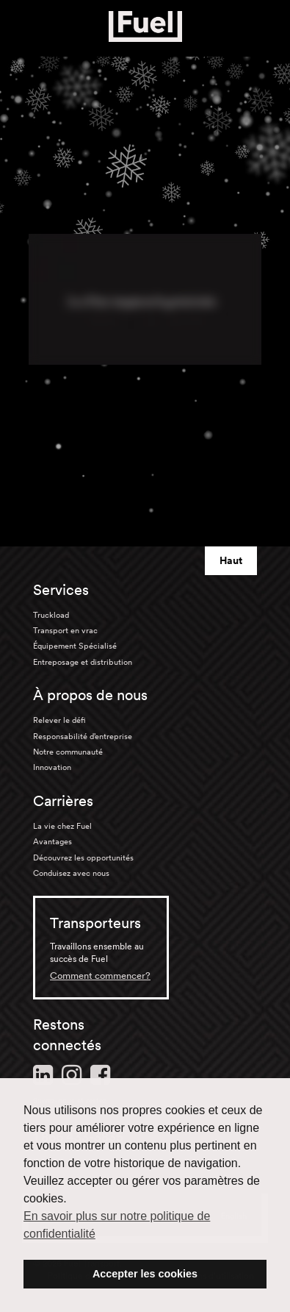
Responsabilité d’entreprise (82, 736)
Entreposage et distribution (82, 662)
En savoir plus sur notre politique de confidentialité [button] (116, 1225)
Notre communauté (68, 751)
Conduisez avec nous (71, 873)
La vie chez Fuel (62, 826)
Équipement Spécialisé (75, 646)
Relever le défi (59, 720)
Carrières (63, 801)
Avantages (52, 841)
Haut (231, 560)
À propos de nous (90, 695)
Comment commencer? (100, 975)
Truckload (51, 615)
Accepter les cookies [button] (145, 1274)
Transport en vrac (65, 630)
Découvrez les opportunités (83, 857)
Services (61, 590)
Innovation (52, 767)
